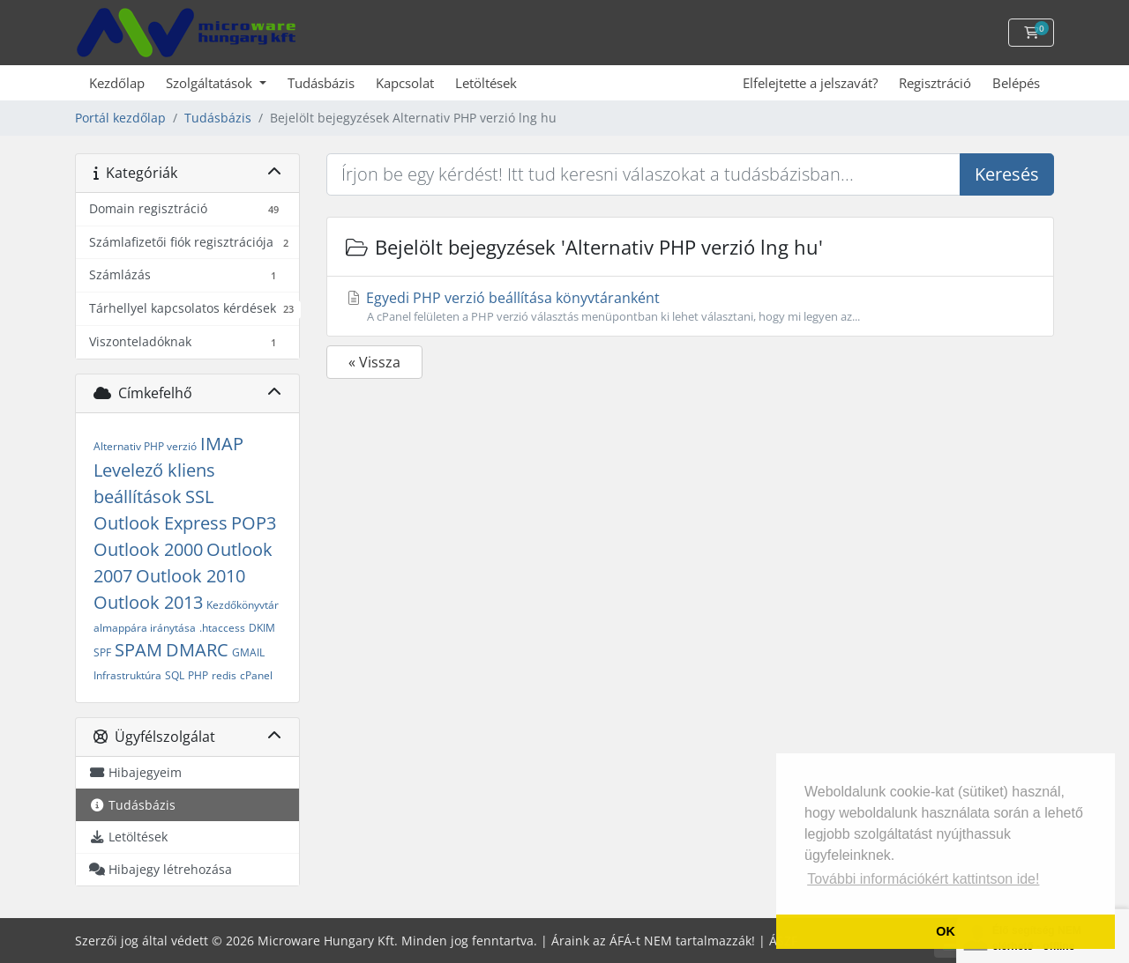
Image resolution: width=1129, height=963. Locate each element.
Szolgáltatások (211, 83)
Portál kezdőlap (120, 117)
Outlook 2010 (190, 576)
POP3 (253, 523)
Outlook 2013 (148, 602)
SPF (102, 652)
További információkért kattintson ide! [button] (923, 878)
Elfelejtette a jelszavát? (810, 83)
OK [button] (945, 931)
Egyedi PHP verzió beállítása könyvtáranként (690, 306)
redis (224, 675)
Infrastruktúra (127, 675)
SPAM (138, 650)
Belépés (1016, 83)
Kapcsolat (405, 83)
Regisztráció (935, 83)
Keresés (1007, 174)
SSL (199, 496)
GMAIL (248, 652)
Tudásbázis (321, 83)
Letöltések (486, 83)
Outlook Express (160, 523)
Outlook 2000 (148, 549)
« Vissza (374, 362)
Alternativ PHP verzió (145, 446)
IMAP (221, 444)
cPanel (256, 675)
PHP (198, 675)
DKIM (262, 627)
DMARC (197, 650)
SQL (174, 675)
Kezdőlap (117, 83)
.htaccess (222, 627)
